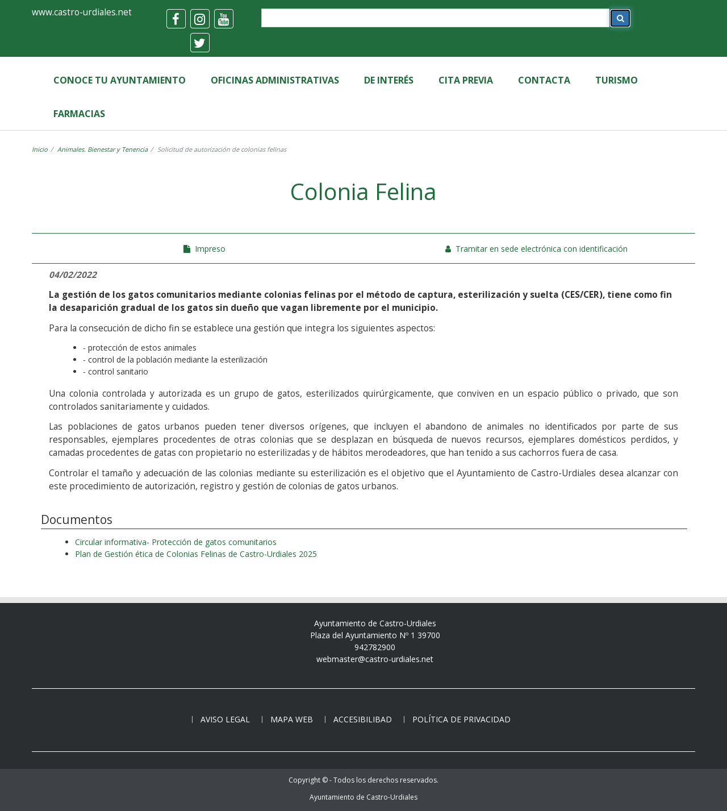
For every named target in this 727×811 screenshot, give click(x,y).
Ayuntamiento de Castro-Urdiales (363, 797)
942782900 (374, 647)
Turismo (616, 80)
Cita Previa (465, 80)
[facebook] (176, 18)
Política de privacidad (461, 719)
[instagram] (200, 18)
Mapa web (291, 719)
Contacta (544, 80)
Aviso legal (225, 719)
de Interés (388, 80)
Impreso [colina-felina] (204, 248)
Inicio (40, 149)
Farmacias (79, 113)
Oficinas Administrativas (275, 80)
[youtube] (223, 18)
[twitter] (200, 42)
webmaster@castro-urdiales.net (374, 659)
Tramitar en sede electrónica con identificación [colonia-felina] (536, 248)
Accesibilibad (362, 719)
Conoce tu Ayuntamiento (119, 80)
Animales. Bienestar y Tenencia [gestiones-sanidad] (102, 149)
